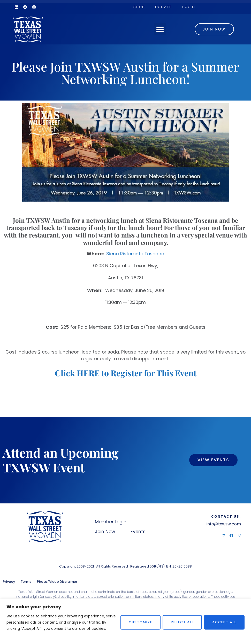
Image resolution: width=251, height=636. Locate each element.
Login (188, 7)
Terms (26, 581)
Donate (163, 7)
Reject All (182, 622)
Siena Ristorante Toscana (135, 254)
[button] (160, 29)
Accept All (224, 622)
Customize (140, 622)
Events (138, 531)
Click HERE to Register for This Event (125, 372)
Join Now (105, 531)
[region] (125, 617)
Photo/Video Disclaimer (57, 581)
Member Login (110, 522)
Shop (139, 7)
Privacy (9, 581)
